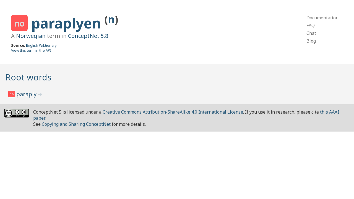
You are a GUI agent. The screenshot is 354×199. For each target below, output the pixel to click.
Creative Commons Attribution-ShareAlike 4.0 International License (173, 112)
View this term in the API (31, 50)
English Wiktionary (41, 45)
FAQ (310, 25)
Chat (311, 33)
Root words (28, 77)
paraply (27, 94)
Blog (311, 41)
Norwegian (31, 36)
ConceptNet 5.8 (88, 36)
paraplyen (68, 23)
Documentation (322, 18)
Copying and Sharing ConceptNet (76, 124)
